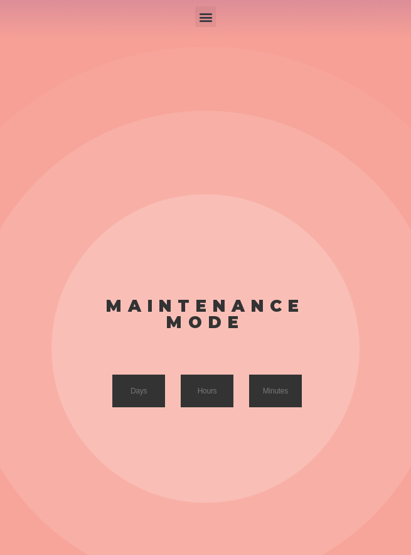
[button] (205, 16)
